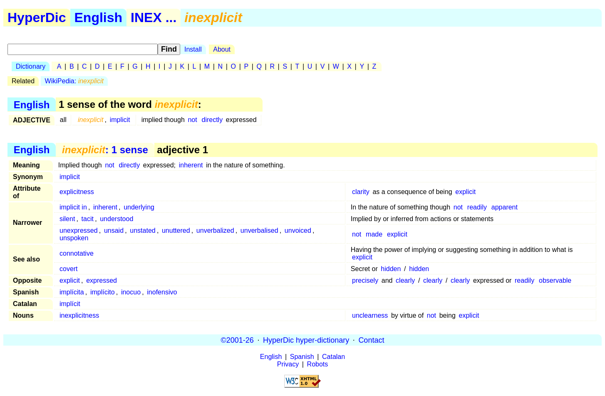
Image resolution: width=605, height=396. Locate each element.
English (98, 17)
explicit (465, 191)
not (192, 119)
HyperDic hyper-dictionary (306, 340)
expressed (101, 280)
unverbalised (259, 230)
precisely (365, 280)
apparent (504, 207)
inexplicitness (79, 315)
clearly (405, 280)
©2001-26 (237, 340)
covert (69, 268)
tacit (88, 218)
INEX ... (153, 17)
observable (555, 280)
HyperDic (36, 17)
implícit (70, 303)
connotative (77, 253)
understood (116, 218)
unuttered (176, 230)
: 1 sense (105, 149)
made (374, 234)
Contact (371, 340)
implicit (120, 119)
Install (193, 49)
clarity (360, 191)
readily (477, 207)
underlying (139, 207)
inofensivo (162, 292)
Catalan (333, 356)
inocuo (131, 292)
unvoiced (298, 230)
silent (67, 218)
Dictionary (30, 66)
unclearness (370, 315)
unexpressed (79, 230)
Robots (317, 364)
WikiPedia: (74, 81)
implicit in (73, 207)
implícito (102, 292)
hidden (391, 268)
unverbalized (215, 230)
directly (212, 119)
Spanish (302, 356)
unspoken (74, 238)
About (222, 49)
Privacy (288, 364)
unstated (142, 230)
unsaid (114, 230)
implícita (72, 292)
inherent (191, 165)
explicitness (77, 191)
